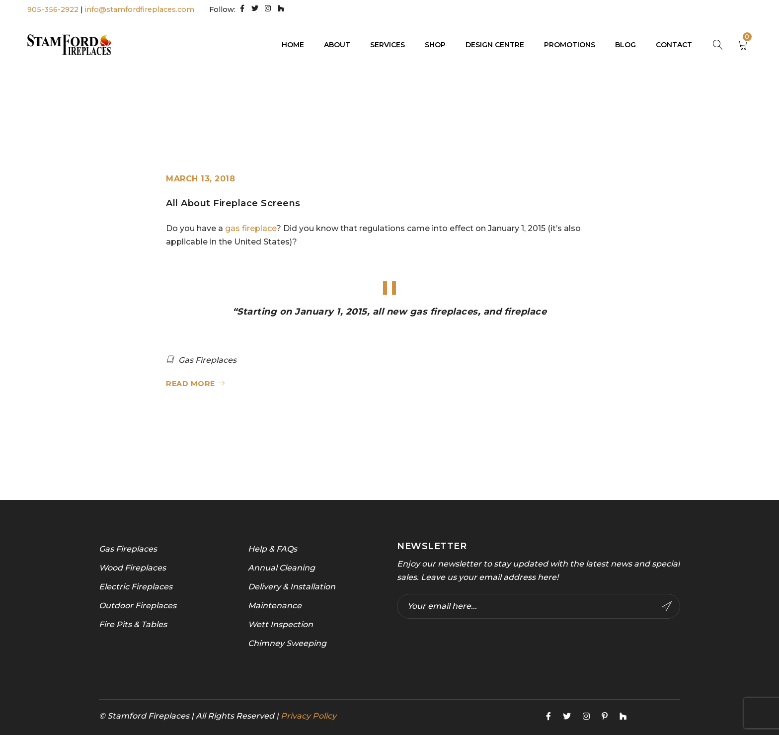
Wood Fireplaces (132, 567)
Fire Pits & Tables (133, 624)
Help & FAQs (272, 548)
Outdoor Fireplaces (137, 605)
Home (596, 103)
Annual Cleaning (281, 567)
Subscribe (667, 605)
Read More (190, 383)
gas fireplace (250, 228)
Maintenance (275, 605)
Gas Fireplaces (207, 359)
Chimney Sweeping (287, 643)
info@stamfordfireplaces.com (139, 9)
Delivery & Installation (291, 586)
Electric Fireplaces (135, 586)
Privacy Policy (308, 715)
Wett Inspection (280, 624)
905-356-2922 (52, 9)
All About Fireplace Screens (233, 203)
